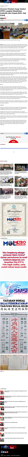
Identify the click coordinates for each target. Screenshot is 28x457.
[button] (27, 0)
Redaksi (2, 455)
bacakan (1, 18)
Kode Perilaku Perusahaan (15, 455)
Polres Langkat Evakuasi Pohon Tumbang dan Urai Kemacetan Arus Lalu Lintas (21, 172)
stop (5, 18)
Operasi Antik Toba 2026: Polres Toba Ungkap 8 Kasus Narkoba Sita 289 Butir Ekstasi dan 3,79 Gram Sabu (16, 412)
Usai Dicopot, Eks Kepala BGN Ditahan (11, 422)
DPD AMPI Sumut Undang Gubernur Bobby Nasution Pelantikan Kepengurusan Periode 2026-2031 (6, 184)
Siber (5, 455)
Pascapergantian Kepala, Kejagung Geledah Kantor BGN (14, 438)
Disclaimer (8, 455)
